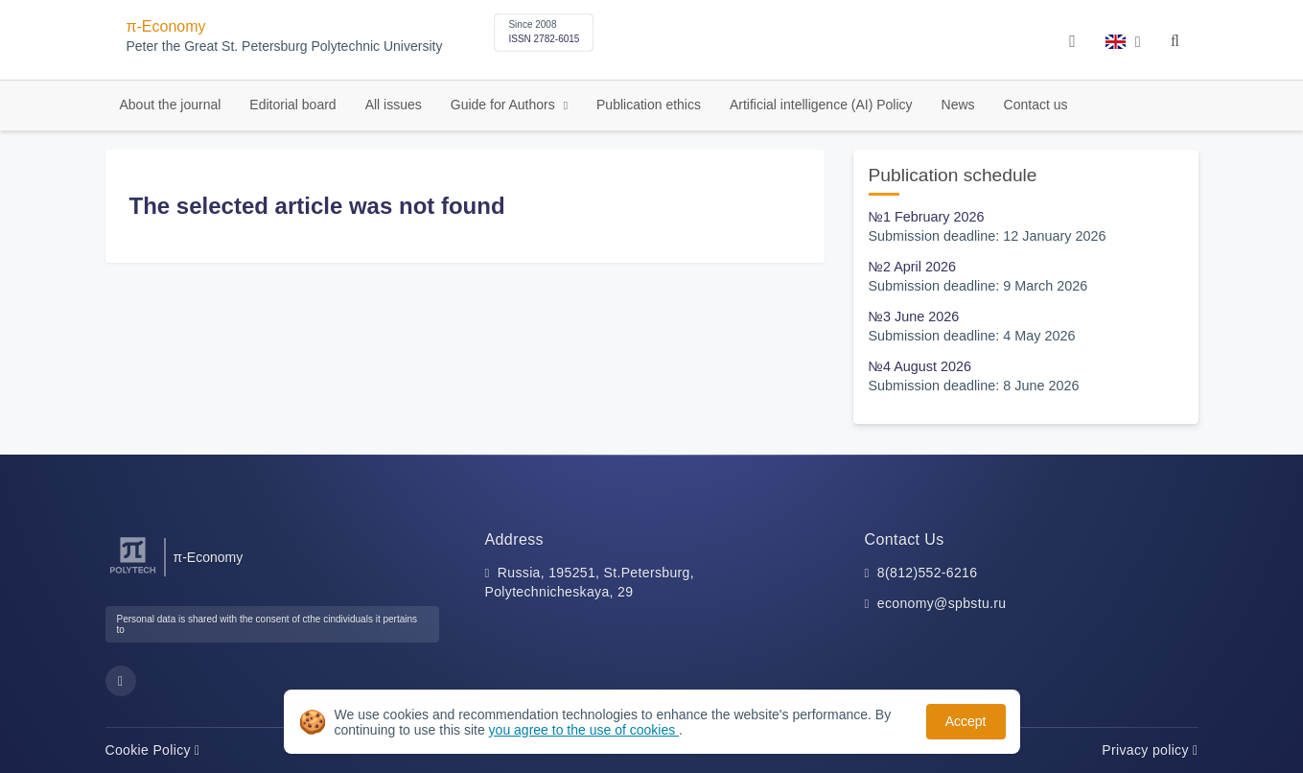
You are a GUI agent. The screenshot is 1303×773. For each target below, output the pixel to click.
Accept (966, 721)
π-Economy (166, 26)
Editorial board (292, 104)
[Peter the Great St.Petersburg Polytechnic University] (132, 574)
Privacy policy (1150, 750)
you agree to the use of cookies (584, 730)
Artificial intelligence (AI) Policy (821, 104)
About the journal (170, 104)
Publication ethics (648, 104)
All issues (393, 104)
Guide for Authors (505, 104)
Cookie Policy (152, 750)
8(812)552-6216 (927, 572)
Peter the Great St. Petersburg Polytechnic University (285, 46)
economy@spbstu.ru (942, 603)
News (958, 104)
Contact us (1036, 104)
